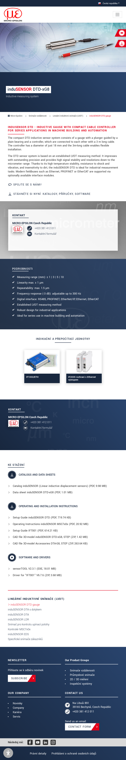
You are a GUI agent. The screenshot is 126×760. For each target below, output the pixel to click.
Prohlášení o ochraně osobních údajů (74, 753)
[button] (8, 753)
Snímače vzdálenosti (82, 670)
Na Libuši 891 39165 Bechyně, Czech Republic (92, 705)
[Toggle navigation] (117, 14)
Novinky (17, 703)
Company (18, 707)
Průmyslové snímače (82, 675)
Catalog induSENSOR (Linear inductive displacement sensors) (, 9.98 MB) (60, 486)
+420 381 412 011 (45, 228)
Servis (16, 716)
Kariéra (17, 712)
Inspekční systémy (81, 683)
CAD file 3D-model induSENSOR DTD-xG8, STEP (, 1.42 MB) (50, 537)
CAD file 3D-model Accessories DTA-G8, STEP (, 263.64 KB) (50, 543)
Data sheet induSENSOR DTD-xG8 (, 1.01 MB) (43, 492)
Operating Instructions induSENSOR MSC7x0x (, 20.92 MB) (50, 524)
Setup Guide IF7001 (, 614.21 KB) (35, 530)
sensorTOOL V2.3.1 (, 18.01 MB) (34, 569)
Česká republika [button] (107, 3)
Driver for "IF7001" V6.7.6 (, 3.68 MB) (37, 575)
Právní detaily (37, 753)
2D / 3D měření (79, 679)
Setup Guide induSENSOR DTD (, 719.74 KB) (42, 517)
